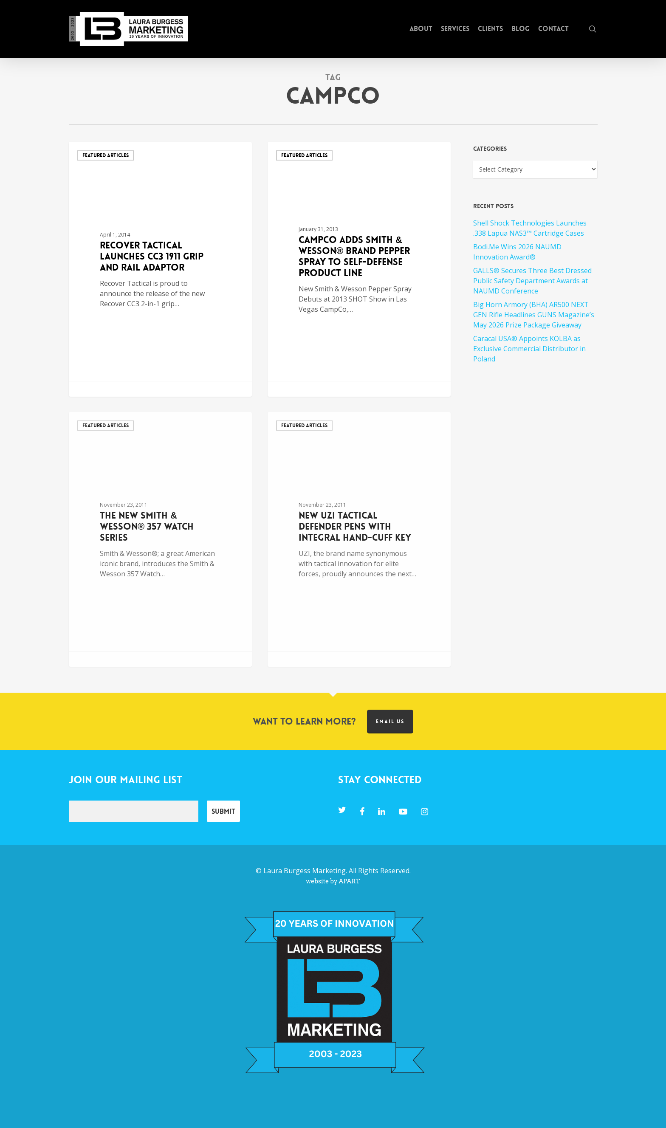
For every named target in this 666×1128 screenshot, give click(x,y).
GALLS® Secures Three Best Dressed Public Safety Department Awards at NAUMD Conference (532, 281)
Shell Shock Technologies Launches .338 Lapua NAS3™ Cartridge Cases (530, 228)
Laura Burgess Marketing (304, 870)
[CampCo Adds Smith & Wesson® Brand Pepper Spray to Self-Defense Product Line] (359, 269)
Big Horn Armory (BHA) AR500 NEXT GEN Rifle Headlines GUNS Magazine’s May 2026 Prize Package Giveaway (533, 315)
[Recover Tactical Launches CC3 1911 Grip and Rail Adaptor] (160, 269)
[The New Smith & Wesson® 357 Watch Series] (160, 539)
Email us (390, 721)
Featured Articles (105, 155)
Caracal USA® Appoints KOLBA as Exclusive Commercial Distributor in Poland (529, 349)
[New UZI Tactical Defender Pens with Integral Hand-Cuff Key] (359, 539)
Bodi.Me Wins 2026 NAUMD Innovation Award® (517, 252)
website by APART (333, 881)
